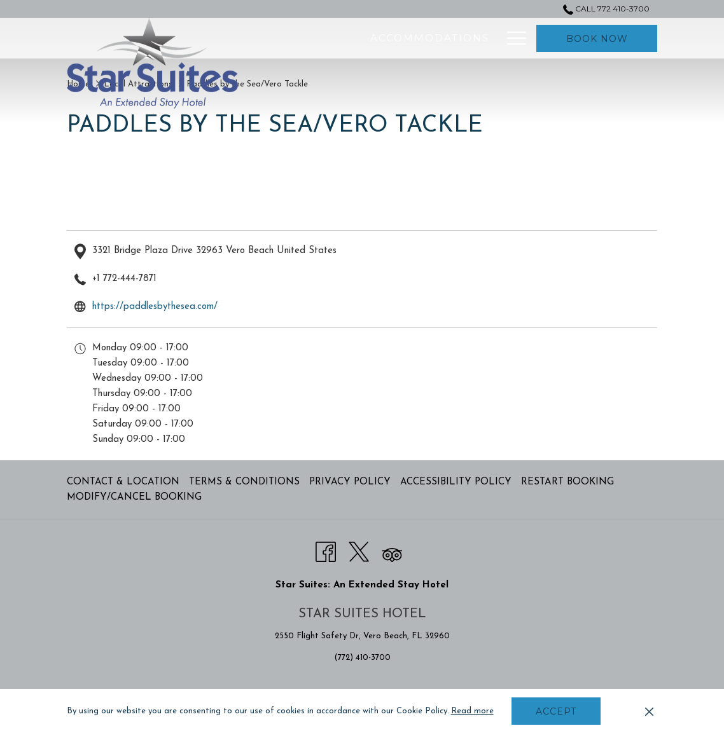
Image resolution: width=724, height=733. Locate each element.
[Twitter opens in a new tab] (359, 551)
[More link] (512, 38)
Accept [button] (556, 711)
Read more (472, 711)
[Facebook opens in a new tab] (326, 551)
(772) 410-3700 (362, 658)
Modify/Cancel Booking (134, 497)
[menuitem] (346, 38)
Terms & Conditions (244, 482)
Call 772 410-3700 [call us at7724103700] (606, 8)
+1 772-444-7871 (124, 279)
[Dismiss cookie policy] (649, 711)
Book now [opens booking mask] (597, 39)
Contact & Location (123, 482)
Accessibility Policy (456, 482)
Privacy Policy (350, 482)
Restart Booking (567, 482)
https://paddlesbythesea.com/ (155, 307)
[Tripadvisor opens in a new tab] (392, 551)
